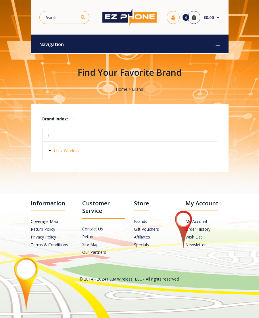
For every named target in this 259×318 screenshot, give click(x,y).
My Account (196, 221)
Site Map (90, 244)
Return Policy (43, 229)
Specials (141, 244)
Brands (140, 221)
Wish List (193, 237)
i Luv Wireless (66, 150)
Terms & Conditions (49, 244)
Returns (89, 236)
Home (121, 89)
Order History (197, 229)
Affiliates (142, 237)
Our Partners (94, 252)
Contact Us (92, 229)
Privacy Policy (43, 237)
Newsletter (195, 244)
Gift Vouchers (146, 229)
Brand (137, 89)
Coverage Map (44, 221)
